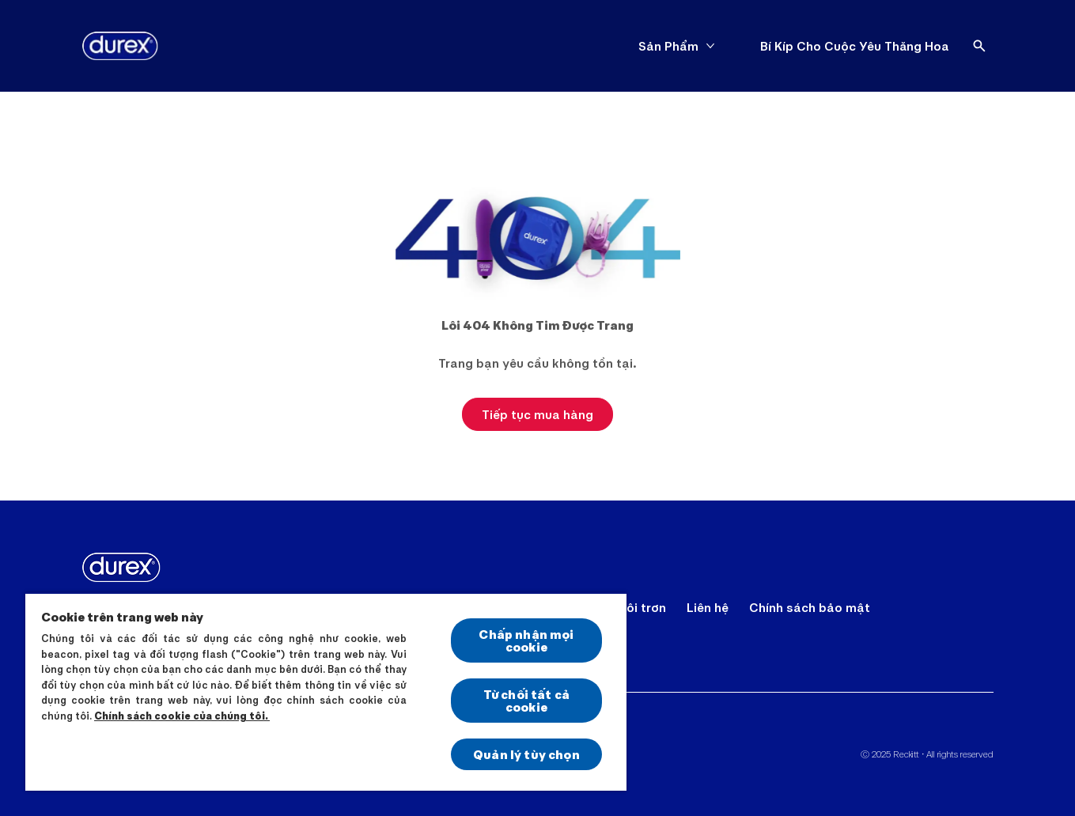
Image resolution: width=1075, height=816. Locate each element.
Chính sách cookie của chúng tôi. (182, 715)
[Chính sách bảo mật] (809, 607)
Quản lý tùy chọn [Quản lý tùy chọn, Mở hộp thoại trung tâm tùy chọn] (526, 753)
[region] (325, 691)
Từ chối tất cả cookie (526, 700)
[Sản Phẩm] (668, 45)
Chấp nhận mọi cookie (526, 640)
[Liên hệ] (707, 607)
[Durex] (120, 46)
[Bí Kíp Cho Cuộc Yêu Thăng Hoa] (854, 45)
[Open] (979, 46)
